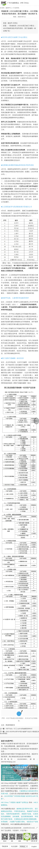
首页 (2, 8)
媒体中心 (9, 8)
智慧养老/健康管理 (13, 814)
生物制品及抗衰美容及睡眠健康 (25, 819)
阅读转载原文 (10, 725)
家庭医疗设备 (26, 814)
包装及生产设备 (32, 821)
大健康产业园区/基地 (17, 821)
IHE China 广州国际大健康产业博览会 (14, 802)
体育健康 (4, 821)
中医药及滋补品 (19, 811)
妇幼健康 (16, 816)
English (34, 846)
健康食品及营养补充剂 (25, 809)
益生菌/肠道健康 (27, 816)
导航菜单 (5, 846)
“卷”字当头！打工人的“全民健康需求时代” (19, 728)
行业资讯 (16, 8)
